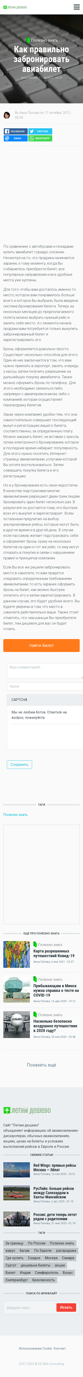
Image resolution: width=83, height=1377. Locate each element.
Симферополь (46, 1273)
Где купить (14, 1258)
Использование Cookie (35, 1348)
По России (36, 1243)
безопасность (43, 1280)
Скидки (34, 1258)
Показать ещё (41, 1065)
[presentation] (45, 736)
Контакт (60, 1348)
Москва (51, 1258)
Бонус (68, 1273)
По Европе (43, 1250)
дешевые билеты (35, 1265)
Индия (25, 1273)
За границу (14, 1243)
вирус (10, 1250)
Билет (10, 1273)
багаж (25, 1250)
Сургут (11, 1265)
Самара (68, 1258)
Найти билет (41, 645)
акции (60, 1265)
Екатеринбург (17, 1280)
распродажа (66, 1250)
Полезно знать (44, 40)
